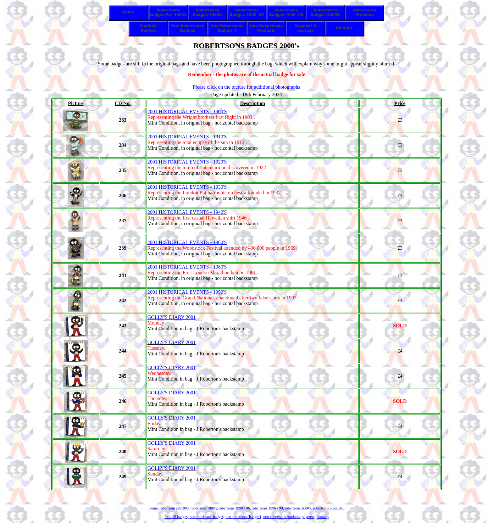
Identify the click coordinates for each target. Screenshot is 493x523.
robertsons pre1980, (175, 508)
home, (154, 508)
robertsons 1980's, (204, 508)
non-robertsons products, (282, 517)
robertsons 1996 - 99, (268, 508)
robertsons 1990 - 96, (235, 508)
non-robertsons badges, (207, 517)
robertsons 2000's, (298, 508)
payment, (309, 517)
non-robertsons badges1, (243, 517)
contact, (323, 517)
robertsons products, (328, 508)
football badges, (176, 517)
